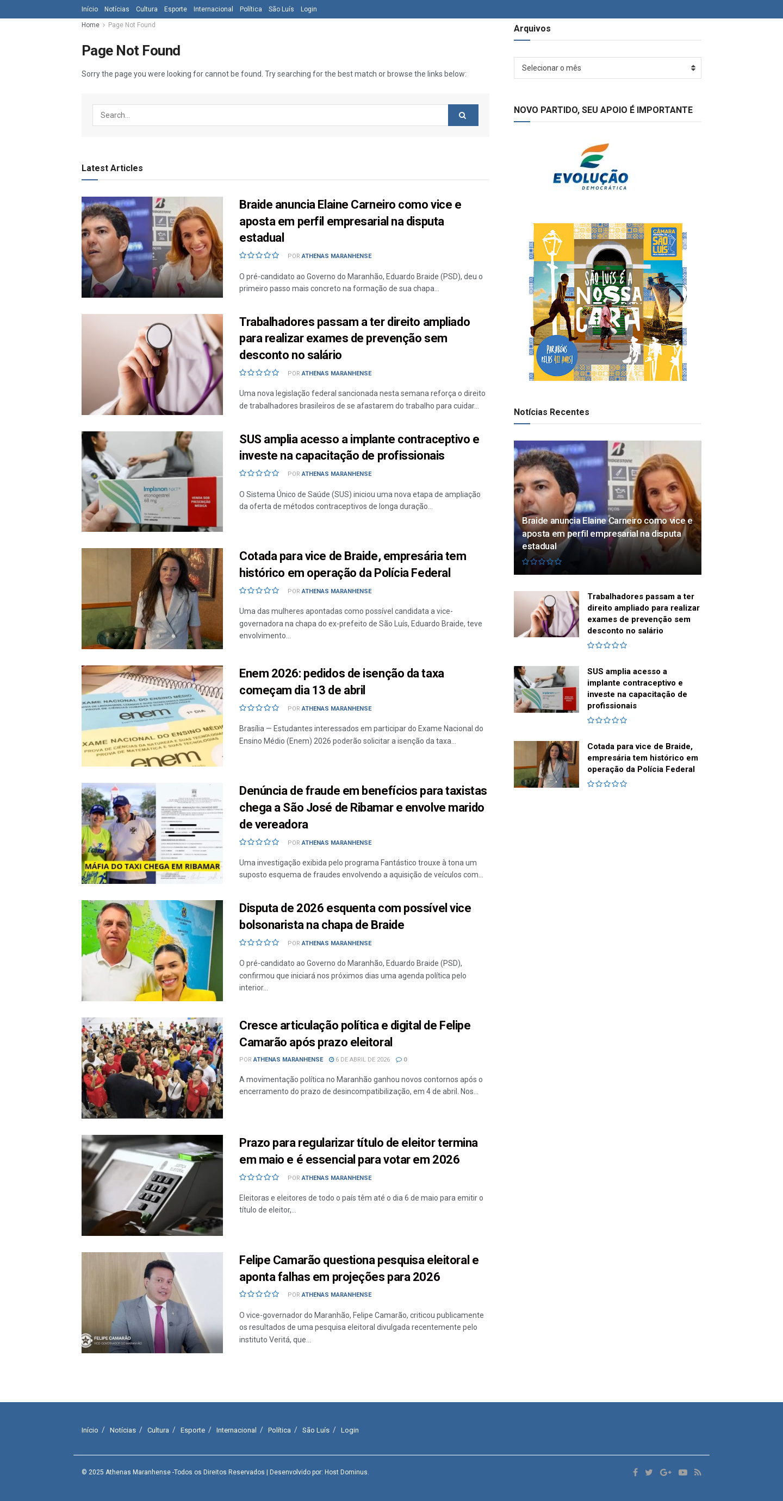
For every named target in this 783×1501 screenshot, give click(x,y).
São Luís (281, 9)
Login (309, 9)
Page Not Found (132, 25)
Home (91, 25)
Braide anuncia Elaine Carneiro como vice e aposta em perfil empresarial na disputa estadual (350, 221)
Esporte (175, 9)
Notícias (116, 9)
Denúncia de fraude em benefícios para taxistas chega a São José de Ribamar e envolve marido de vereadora (363, 807)
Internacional (213, 9)
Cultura (147, 9)
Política (251, 9)
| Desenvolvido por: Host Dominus (317, 1472)
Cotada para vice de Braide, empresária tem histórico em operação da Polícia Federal (642, 758)
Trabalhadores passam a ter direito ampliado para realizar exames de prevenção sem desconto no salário (354, 338)
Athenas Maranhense (336, 256)
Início (90, 9)
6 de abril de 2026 (359, 1059)
